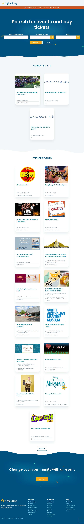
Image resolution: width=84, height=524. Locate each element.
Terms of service (18, 518)
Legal (9, 518)
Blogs (67, 503)
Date (67, 34)
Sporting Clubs (51, 514)
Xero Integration (70, 509)
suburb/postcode (42, 34)
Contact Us (69, 501)
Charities (49, 503)
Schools (49, 512)
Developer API (70, 507)
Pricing (30, 509)
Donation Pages (32, 507)
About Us (3, 518)
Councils (49, 505)
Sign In (30, 514)
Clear (48, 42)
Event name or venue (16, 34)
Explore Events (32, 501)
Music (48, 511)
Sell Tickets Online (33, 511)
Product (30, 503)
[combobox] (42, 37)
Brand (67, 511)
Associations (50, 501)
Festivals (49, 509)
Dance (49, 507)
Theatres (49, 516)
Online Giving (32, 505)
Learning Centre (70, 505)
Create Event (42, 479)
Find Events (36, 42)
